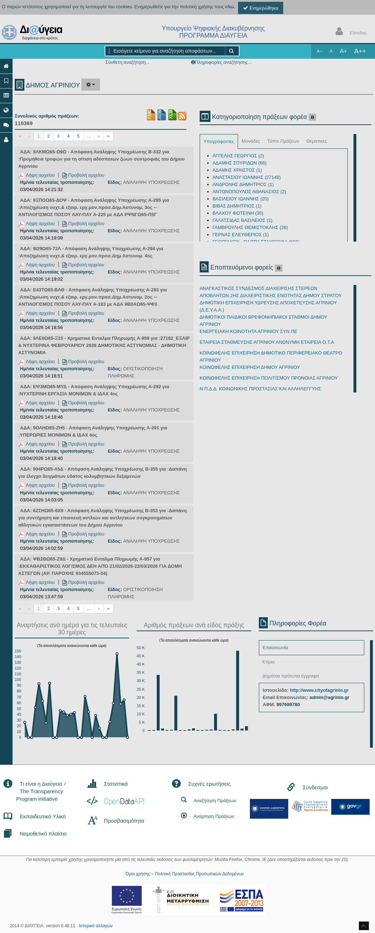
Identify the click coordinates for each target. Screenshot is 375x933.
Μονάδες (251, 141)
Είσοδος (349, 32)
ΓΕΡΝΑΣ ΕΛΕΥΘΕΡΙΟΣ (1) (241, 234)
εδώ (229, 6)
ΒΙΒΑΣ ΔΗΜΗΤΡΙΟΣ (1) (237, 206)
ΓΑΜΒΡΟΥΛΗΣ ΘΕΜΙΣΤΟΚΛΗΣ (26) (250, 227)
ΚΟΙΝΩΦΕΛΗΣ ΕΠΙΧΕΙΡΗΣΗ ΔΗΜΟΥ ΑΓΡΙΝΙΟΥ (250, 367)
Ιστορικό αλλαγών (96, 925)
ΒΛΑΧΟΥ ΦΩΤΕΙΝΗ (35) (238, 213)
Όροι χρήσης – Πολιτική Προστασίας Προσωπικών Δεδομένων (184, 873)
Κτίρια (268, 662)
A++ (360, 51)
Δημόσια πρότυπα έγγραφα (290, 676)
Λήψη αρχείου (36, 175)
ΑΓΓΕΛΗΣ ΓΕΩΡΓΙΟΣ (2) (238, 155)
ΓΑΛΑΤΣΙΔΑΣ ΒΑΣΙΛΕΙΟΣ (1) (242, 220)
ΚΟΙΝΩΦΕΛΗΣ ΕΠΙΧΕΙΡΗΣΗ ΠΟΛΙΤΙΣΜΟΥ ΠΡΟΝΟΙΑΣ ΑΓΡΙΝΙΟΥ (269, 378)
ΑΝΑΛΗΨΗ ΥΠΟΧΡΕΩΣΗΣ (151, 182)
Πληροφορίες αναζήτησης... (223, 62)
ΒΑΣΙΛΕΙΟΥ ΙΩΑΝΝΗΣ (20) (241, 198)
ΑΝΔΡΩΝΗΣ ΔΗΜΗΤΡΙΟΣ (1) (243, 184)
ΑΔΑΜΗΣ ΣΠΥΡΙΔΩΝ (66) (240, 163)
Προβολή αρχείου (83, 175)
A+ (343, 51)
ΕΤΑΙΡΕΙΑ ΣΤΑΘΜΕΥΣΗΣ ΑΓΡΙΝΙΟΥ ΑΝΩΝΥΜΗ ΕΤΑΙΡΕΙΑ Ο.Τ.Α (267, 342)
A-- (319, 51)
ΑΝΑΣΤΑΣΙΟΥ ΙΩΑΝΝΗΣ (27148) (247, 177)
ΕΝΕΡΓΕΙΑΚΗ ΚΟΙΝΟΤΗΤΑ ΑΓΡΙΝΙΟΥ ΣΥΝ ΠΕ (248, 331)
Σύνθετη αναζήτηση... (127, 62)
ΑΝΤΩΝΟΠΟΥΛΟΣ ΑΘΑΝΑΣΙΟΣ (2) (249, 191)
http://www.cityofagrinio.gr (319, 690)
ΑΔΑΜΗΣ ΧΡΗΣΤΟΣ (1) (237, 170)
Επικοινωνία (275, 647)
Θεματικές (316, 141)
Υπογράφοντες (219, 141)
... (89, 136)
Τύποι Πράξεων (283, 141)
